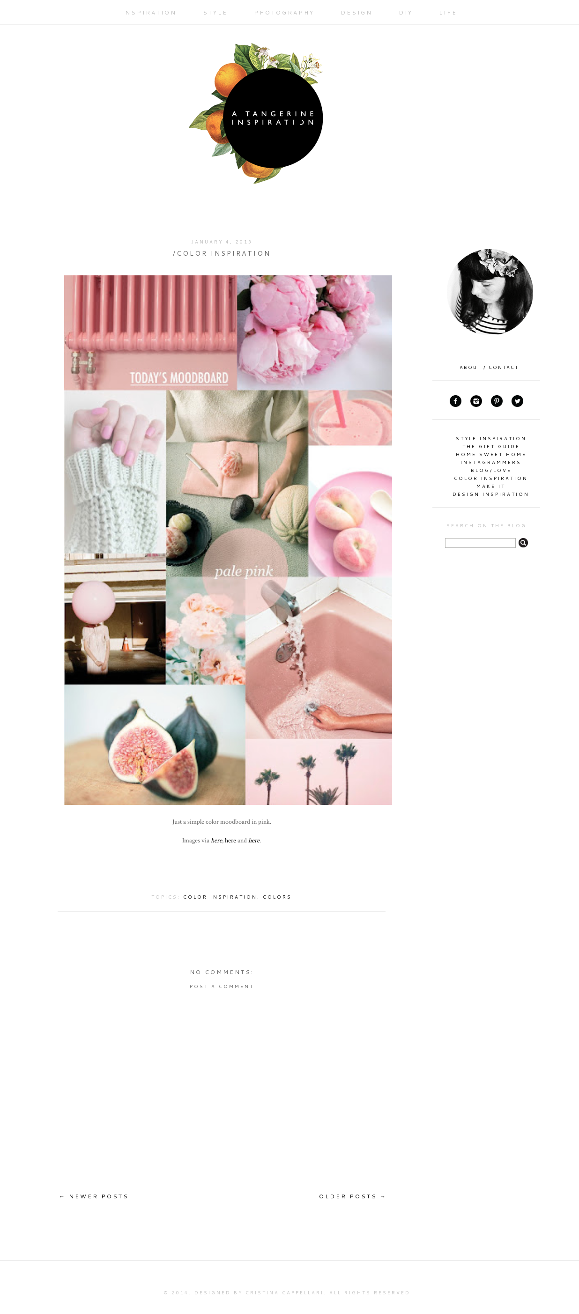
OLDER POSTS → (353, 1196)
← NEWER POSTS (94, 1196)
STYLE (215, 12)
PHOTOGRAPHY (284, 12)
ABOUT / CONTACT (489, 367)
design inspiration (491, 494)
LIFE (448, 12)
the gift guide (491, 446)
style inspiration (491, 438)
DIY (406, 12)
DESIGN (356, 12)
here (216, 840)
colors (277, 896)
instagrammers (490, 462)
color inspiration (220, 896)
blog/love (491, 470)
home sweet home (491, 454)
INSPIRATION (149, 12)
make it (490, 486)
